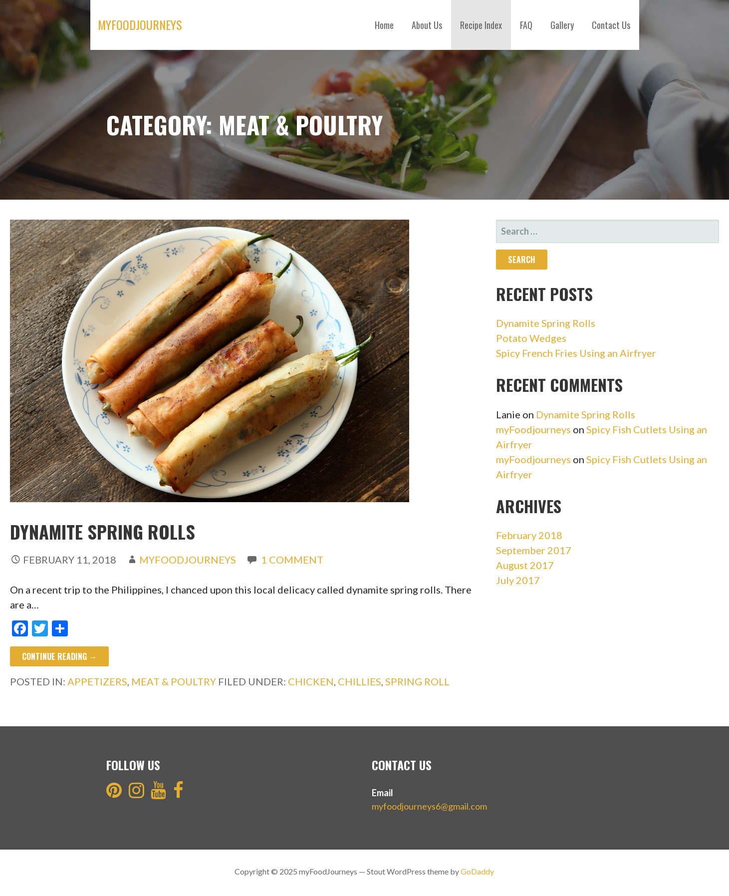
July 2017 (518, 580)
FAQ (526, 24)
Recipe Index (481, 24)
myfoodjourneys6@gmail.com (429, 806)
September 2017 (533, 550)
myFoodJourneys (140, 24)
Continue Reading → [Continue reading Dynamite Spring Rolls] (59, 656)
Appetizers (97, 681)
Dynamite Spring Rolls (102, 531)
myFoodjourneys (533, 429)
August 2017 (525, 565)
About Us (427, 24)
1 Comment (292, 560)
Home (384, 24)
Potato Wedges (531, 338)
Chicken (311, 681)
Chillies (359, 681)
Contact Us (611, 24)
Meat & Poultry (173, 681)
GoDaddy (477, 871)
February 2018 (529, 535)
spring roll (417, 681)
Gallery (562, 24)
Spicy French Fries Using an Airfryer (576, 353)
